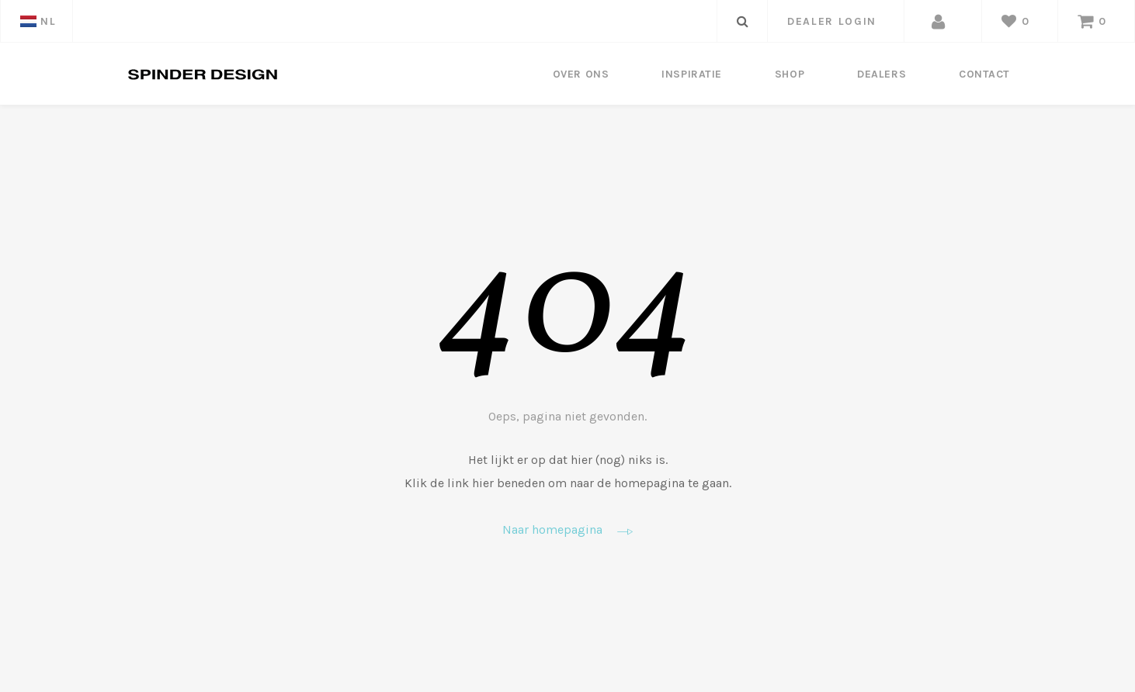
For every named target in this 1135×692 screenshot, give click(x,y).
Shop (789, 74)
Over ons (581, 74)
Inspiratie (691, 74)
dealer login (831, 21)
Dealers (881, 74)
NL (38, 21)
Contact (984, 74)
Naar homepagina (567, 530)
